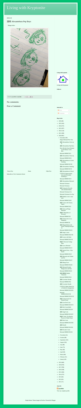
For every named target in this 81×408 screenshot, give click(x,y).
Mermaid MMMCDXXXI (66, 332)
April (61, 352)
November (63, 335)
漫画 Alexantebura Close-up (67, 155)
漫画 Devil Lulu (64, 320)
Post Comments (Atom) (19, 174)
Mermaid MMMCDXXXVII (67, 296)
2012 (60, 379)
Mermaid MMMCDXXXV (66, 309)
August (62, 342)
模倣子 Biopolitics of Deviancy (65, 213)
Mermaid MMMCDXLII (66, 271)
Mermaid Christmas (65, 183)
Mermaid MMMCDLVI (65, 178)
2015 (60, 372)
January (62, 359)
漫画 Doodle (63, 325)
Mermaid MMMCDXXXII (66, 327)
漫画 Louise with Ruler (65, 237)
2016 (60, 369)
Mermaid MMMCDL (65, 222)
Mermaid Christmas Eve (66, 192)
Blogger (53, 400)
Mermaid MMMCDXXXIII (66, 322)
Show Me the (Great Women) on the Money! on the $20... (67, 150)
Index (13, 25)
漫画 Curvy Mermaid (65, 245)
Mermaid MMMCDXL (65, 281)
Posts (60, 110)
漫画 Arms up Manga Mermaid (65, 209)
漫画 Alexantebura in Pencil (67, 171)
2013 (60, 377)
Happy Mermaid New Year (66, 139)
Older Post (48, 171)
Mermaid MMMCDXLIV (66, 260)
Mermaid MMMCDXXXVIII (65, 293)
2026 (60, 121)
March (62, 354)
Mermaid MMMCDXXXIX (66, 290)
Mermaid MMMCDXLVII (66, 239)
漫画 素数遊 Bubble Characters (65, 274)
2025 (60, 123)
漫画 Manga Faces (64, 262)
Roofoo (43, 400)
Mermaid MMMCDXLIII (66, 265)
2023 (60, 128)
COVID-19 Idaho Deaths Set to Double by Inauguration (67, 287)
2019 (60, 362)
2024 (60, 126)
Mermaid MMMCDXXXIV (66, 314)
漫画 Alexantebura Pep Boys (67, 146)
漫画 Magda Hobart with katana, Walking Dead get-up (67, 226)
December (62, 137)
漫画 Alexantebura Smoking (67, 166)
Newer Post (10, 171)
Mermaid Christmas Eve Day (67, 194)
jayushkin (61, 388)
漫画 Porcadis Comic (65, 329)
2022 (60, 130)
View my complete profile (63, 391)
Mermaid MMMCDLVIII (66, 164)
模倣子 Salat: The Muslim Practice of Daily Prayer (66, 317)
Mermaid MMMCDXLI (66, 277)
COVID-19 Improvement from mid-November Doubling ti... (66, 175)
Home (29, 171)
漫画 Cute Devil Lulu (65, 302)
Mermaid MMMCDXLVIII (66, 234)
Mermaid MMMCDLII (65, 206)
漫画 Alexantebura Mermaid (67, 181)
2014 (60, 374)
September (63, 340)
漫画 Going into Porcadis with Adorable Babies (66, 189)
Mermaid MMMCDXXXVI (66, 305)
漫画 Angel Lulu (64, 312)
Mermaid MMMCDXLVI (66, 248)
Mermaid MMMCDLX (65, 153)
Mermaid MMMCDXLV (66, 254)
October (62, 337)
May (61, 349)
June (61, 347)
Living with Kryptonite (26, 7)
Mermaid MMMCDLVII (66, 169)
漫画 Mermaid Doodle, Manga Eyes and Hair (66, 268)
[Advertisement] (29, 157)
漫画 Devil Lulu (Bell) (65, 307)
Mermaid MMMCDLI (65, 216)
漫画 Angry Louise (64, 232)
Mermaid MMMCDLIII (65, 200)
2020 (60, 135)
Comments (61, 113)
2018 (60, 364)
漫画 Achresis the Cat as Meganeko (66, 219)
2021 (60, 133)
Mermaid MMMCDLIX (66, 158)
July (61, 344)
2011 (60, 381)
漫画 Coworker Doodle (65, 279)
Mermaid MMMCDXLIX (66, 230)
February (62, 357)
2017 (60, 367)
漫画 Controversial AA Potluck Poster (65, 299)
